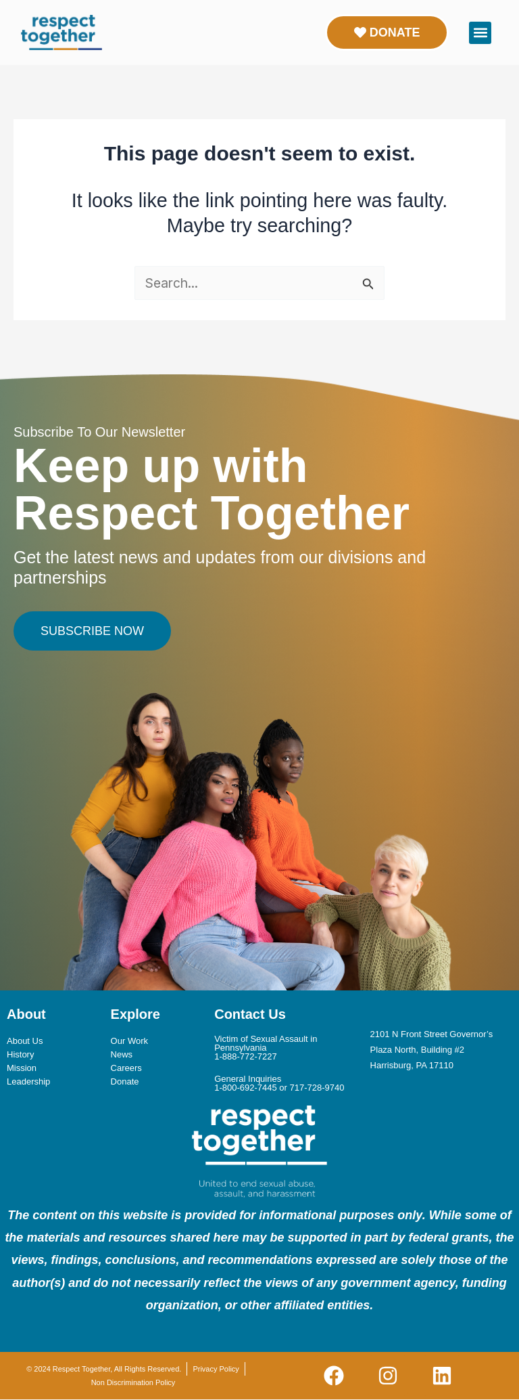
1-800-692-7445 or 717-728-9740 (279, 1087)
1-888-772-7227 (245, 1056)
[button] (480, 33)
